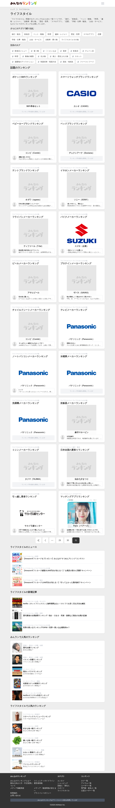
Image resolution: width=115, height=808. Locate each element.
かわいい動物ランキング (32, 752)
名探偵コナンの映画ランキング (35, 683)
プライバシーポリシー (42, 793)
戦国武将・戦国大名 (47, 62)
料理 (49, 34)
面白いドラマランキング (32, 671)
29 (60, 540)
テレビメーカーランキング (73, 310)
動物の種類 (28, 56)
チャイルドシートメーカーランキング (31, 310)
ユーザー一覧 (86, 786)
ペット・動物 (38, 34)
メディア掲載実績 (17, 788)
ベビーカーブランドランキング (27, 123)
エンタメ (26, 669)
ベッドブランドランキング (73, 123)
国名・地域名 (66, 62)
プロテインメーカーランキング (75, 263)
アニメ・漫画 (35, 681)
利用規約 (13, 793)
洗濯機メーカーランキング (25, 403)
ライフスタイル (24, 9)
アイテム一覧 (86, 783)
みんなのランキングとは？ (20, 781)
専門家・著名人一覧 (89, 788)
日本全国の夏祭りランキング (74, 450)
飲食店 (26, 34)
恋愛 (99, 34)
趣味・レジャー (61, 34)
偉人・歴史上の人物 (59, 56)
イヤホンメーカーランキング (74, 170)
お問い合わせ (15, 795)
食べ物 (35, 51)
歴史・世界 (75, 34)
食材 (63, 51)
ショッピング (63, 783)
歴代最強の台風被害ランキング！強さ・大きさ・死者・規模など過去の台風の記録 (55, 616)
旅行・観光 (16, 34)
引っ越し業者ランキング (24, 496)
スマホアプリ (89, 34)
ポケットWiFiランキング (24, 77)
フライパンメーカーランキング (27, 217)
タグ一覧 (84, 781)
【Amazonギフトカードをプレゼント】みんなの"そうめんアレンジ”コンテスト (54, 559)
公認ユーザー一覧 (88, 791)
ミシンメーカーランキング (25, 450)
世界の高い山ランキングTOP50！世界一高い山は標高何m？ (46, 627)
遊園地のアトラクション (23, 62)
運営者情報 (38, 783)
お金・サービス (35, 40)
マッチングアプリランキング (74, 496)
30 (68, 540)
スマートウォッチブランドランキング (79, 77)
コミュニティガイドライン (44, 781)
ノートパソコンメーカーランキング (30, 356)
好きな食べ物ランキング (32, 728)
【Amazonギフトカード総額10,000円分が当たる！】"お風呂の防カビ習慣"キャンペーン (57, 571)
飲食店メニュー (19, 51)
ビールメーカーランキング (25, 263)
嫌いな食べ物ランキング (32, 740)
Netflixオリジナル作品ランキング (36, 695)
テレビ (33, 669)
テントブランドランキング (25, 170)
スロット (77, 56)
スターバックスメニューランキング (37, 716)
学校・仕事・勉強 (19, 40)
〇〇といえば (49, 51)
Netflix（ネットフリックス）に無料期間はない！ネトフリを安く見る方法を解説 (54, 604)
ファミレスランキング (31, 764)
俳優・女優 (39, 645)
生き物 (42, 56)
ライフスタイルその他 (70, 40)
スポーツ (61, 788)
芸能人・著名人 (28, 645)
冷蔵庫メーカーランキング (73, 356)
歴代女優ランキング (31, 648)
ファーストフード (85, 62)
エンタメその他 (36, 693)
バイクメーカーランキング (73, 217)
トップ (12, 9)
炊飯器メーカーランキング (73, 403)
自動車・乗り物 (51, 40)
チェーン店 (88, 51)
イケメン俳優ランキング (32, 660)
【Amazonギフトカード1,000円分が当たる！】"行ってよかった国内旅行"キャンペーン (57, 582)
